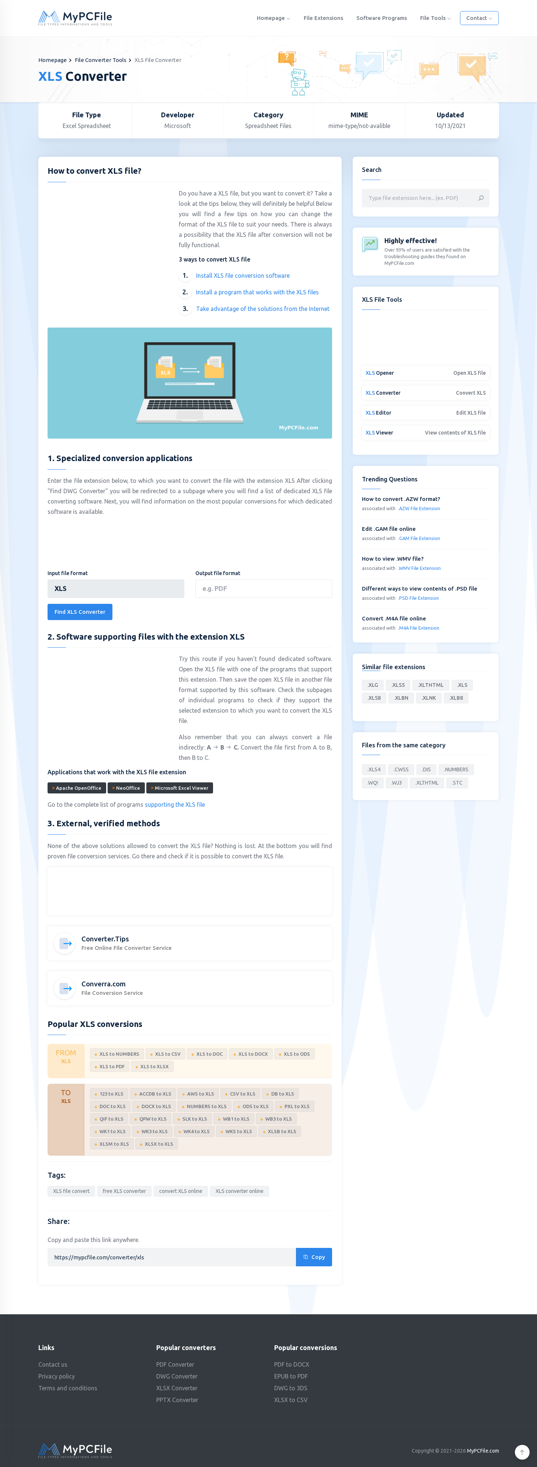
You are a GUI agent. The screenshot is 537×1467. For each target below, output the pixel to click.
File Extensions (323, 18)
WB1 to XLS (234, 1118)
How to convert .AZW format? (401, 499)
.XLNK (429, 698)
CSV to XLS (240, 1093)
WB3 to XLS (276, 1118)
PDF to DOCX (291, 1364)
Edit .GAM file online (389, 529)
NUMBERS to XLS (204, 1106)
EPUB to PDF (291, 1376)
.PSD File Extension (418, 598)
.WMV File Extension (419, 568)
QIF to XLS (109, 1118)
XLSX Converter (177, 1388)
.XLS (462, 685)
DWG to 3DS (290, 1388)
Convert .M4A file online (394, 618)
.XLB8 (456, 698)
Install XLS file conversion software (243, 275)
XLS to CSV (165, 1053)
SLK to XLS (192, 1118)
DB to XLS (280, 1093)
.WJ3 (396, 783)
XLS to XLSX (152, 1066)
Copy (314, 1257)
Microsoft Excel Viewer (179, 787)
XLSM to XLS (112, 1143)
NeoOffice (126, 787)
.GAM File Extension (419, 538)
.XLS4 (373, 769)
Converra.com (103, 984)
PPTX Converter (177, 1400)
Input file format (68, 573)
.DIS (426, 769)
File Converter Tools (100, 60)
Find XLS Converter (80, 612)
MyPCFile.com (483, 1451)
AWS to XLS (198, 1093)
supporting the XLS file (175, 804)
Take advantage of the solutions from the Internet (262, 308)
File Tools (435, 18)
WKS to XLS (236, 1131)
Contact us (52, 1364)
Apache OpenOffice (76, 787)
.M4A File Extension (418, 627)
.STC (457, 783)
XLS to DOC (207, 1053)
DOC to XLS (110, 1106)
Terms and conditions (67, 1388)
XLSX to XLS (156, 1143)
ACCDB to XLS (153, 1093)
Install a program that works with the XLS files (257, 292)
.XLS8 (374, 698)
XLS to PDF (110, 1066)
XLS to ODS (294, 1053)
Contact (479, 18)
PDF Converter (175, 1364)
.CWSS (401, 769)
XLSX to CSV (291, 1400)
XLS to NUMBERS (117, 1053)
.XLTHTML (431, 685)
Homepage (273, 18)
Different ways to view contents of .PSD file (419, 588)
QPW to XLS (151, 1118)
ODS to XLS (253, 1106)
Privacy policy (56, 1376)
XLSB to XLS (279, 1131)
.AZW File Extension (419, 508)
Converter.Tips (105, 939)
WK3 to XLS (152, 1131)
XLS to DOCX (251, 1053)
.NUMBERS (456, 769)
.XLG (372, 685)
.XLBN (401, 698)
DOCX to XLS (154, 1106)
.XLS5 (398, 685)
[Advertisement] (109, 241)
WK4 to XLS (194, 1131)
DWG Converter (177, 1376)
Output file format (217, 573)
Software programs (381, 18)
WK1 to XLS (110, 1131)
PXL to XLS (295, 1106)
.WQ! (372, 783)
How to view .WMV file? (392, 559)
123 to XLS (109, 1093)
